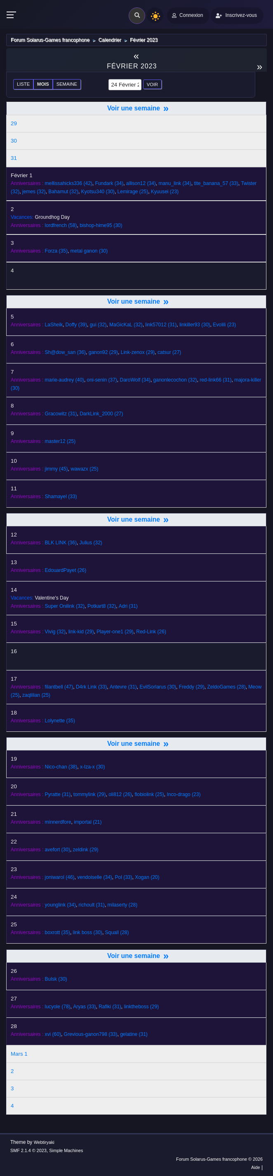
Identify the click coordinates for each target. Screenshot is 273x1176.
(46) (60, 877)
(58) (61, 225)
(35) (56, 251)
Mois (43, 84)
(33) (216, 183)
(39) (76, 325)
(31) (161, 325)
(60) (53, 1034)
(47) (59, 687)
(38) (61, 767)
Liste (23, 84)
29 (14, 123)
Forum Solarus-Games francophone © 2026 (219, 1159)
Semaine (66, 84)
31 (14, 158)
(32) (34, 191)
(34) (109, 183)
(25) (133, 191)
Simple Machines (66, 1150)
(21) (87, 822)
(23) (165, 191)
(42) (68, 183)
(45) (56, 469)
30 (14, 141)
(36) (65, 352)
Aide (255, 1167)
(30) (98, 191)
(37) (102, 380)
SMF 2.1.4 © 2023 (28, 1150)
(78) (58, 1007)
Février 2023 (132, 66)
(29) (103, 352)
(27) (169, 352)
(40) (64, 380)
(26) (66, 570)
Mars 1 (19, 1054)
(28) (226, 687)
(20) (147, 877)
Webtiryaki (44, 1142)
